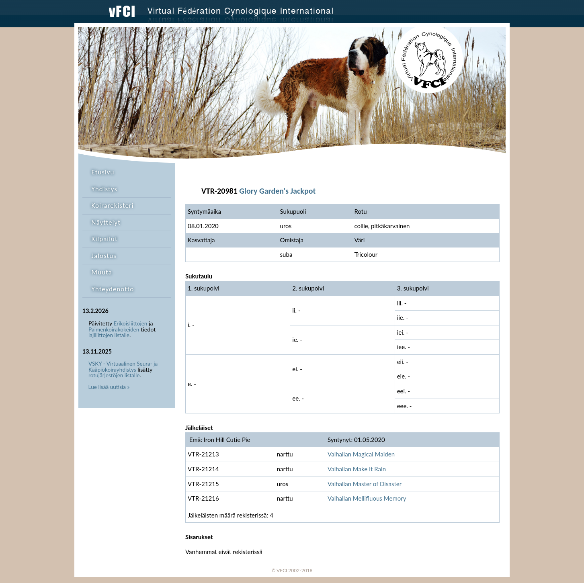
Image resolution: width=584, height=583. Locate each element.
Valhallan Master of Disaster (365, 483)
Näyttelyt (106, 222)
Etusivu (103, 172)
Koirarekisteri (113, 205)
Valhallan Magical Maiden (361, 454)
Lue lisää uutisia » (109, 387)
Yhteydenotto (113, 289)
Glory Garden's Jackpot (277, 191)
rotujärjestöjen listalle (113, 375)
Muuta (102, 272)
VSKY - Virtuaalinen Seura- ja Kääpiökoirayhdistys (123, 366)
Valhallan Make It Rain (357, 469)
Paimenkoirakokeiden (113, 329)
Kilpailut (105, 239)
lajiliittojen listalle (108, 335)
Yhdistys (104, 189)
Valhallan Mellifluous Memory (367, 498)
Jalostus (104, 256)
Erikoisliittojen (131, 323)
